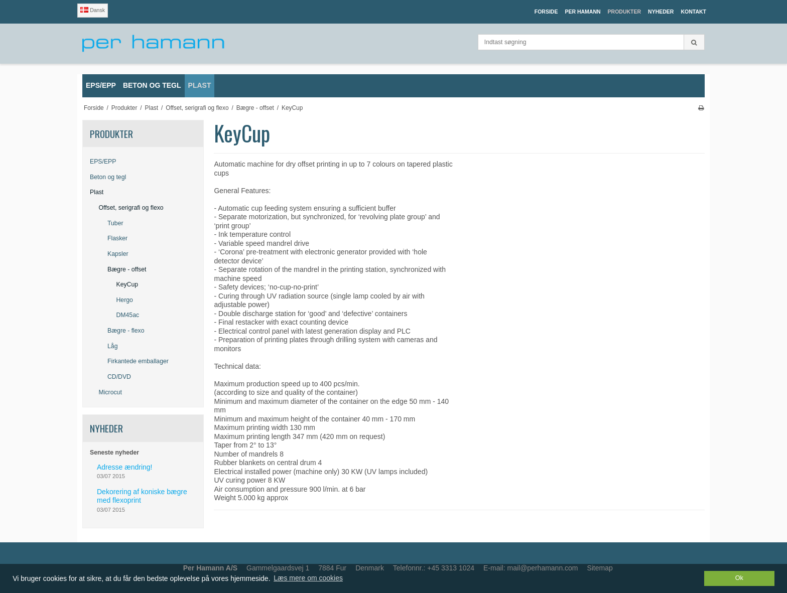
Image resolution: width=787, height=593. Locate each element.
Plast (96, 192)
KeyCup (127, 284)
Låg (112, 346)
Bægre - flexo (126, 330)
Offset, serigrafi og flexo (131, 207)
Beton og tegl (108, 177)
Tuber (115, 223)
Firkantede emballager (138, 361)
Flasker (117, 238)
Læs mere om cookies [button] (308, 578)
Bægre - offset (126, 269)
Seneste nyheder (114, 452)
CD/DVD (119, 376)
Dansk (92, 10)
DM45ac (128, 315)
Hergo (124, 300)
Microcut (110, 392)
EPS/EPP (103, 161)
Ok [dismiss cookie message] (739, 577)
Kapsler (117, 253)
